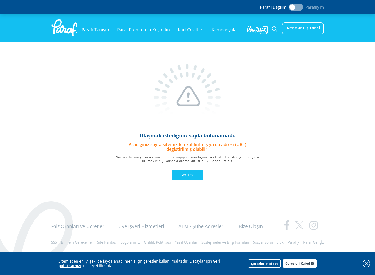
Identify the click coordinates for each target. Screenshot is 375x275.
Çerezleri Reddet (264, 263)
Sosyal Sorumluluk (268, 242)
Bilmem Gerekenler (77, 242)
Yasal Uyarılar (186, 242)
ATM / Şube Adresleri (201, 226)
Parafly (293, 242)
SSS (54, 242)
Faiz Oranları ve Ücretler (77, 226)
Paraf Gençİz (313, 242)
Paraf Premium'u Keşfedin (143, 30)
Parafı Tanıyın (95, 30)
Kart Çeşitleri (191, 30)
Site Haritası (107, 242)
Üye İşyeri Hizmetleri (141, 226)
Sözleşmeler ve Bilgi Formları (225, 242)
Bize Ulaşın (251, 226)
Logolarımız (130, 242)
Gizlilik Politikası (157, 242)
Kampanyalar (225, 30)
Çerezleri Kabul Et (299, 263)
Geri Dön (188, 175)
